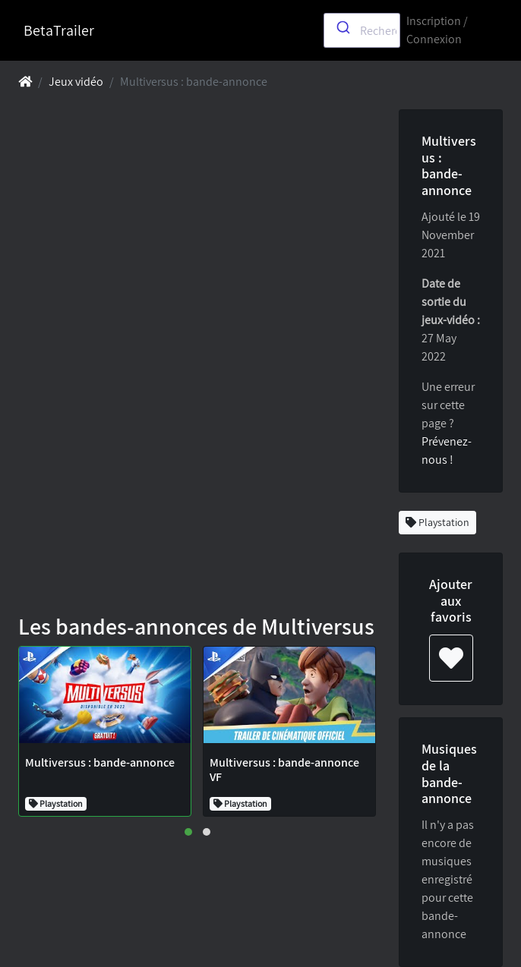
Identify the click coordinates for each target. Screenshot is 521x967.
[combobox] (362, 30)
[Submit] (342, 27)
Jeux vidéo (76, 82)
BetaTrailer (59, 30)
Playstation (437, 522)
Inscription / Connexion (437, 30)
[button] (188, 831)
